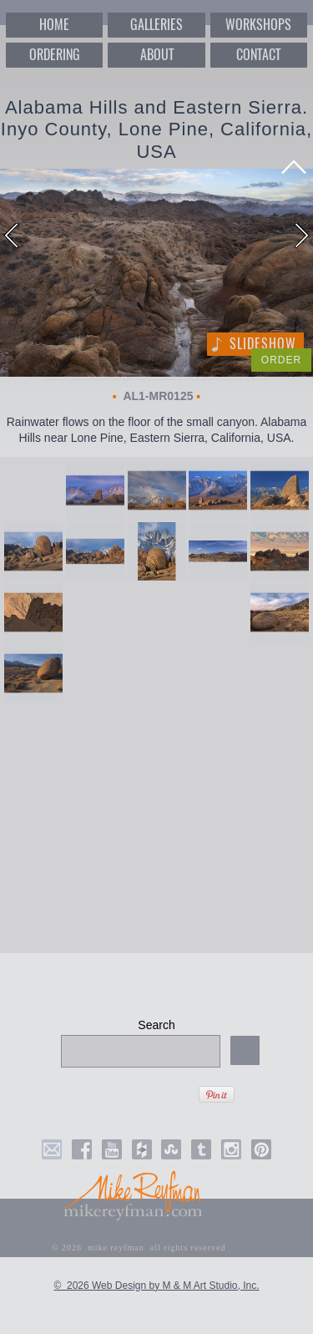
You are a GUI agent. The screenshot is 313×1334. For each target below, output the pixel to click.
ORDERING (54, 54)
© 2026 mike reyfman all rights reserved (139, 1247)
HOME (54, 24)
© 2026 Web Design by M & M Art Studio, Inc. (156, 1285)
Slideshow (263, 344)
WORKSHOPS (258, 24)
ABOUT (157, 54)
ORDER (281, 360)
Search (156, 1025)
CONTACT (258, 54)
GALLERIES (156, 24)
